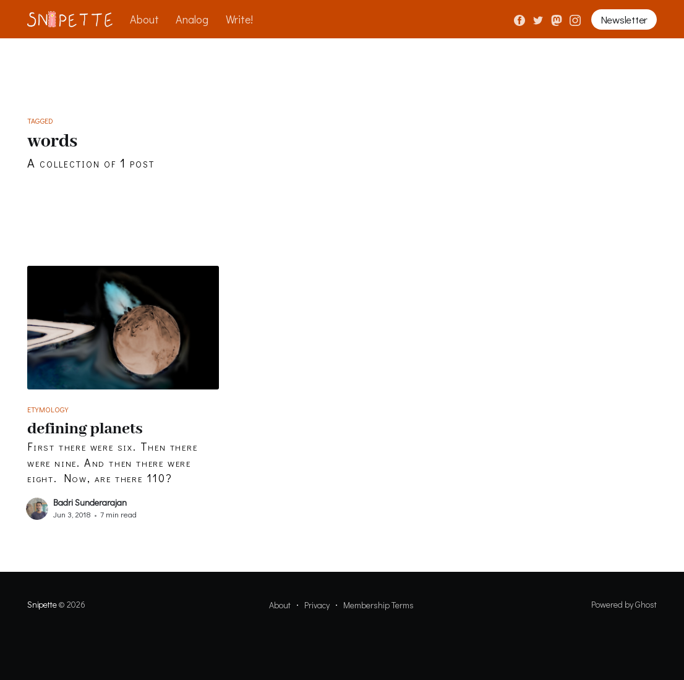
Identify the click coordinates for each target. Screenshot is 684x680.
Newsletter (624, 19)
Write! (239, 19)
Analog (192, 19)
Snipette (41, 604)
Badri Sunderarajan (90, 502)
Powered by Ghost (624, 604)
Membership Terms (378, 605)
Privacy (317, 605)
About (144, 19)
